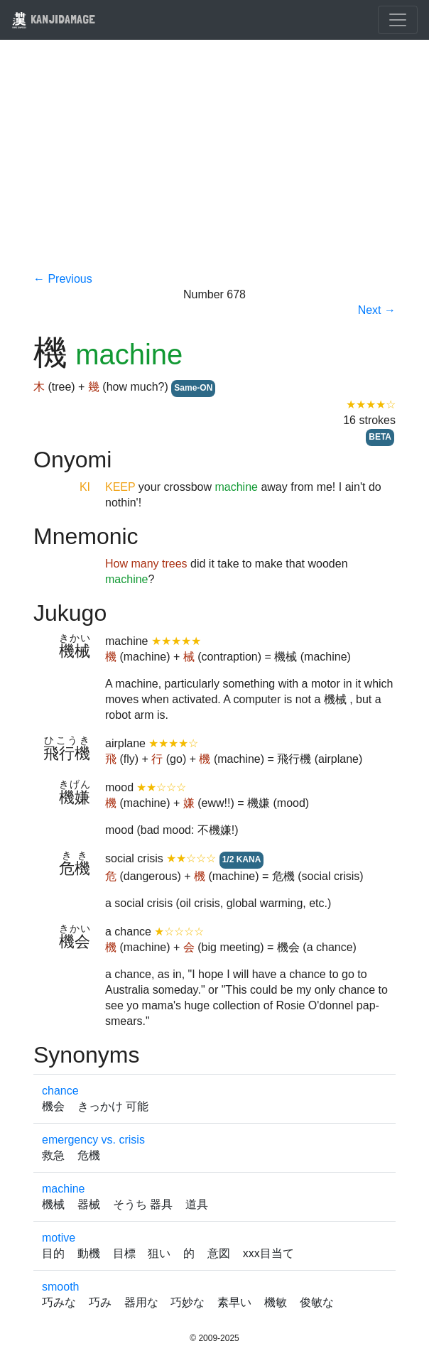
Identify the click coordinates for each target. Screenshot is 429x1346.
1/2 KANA (241, 859)
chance (60, 1091)
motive (58, 1238)
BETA (380, 437)
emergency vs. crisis (93, 1140)
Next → (377, 310)
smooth (60, 1287)
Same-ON (193, 388)
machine (63, 1189)
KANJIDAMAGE (53, 18)
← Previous (62, 279)
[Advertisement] (214, 164)
